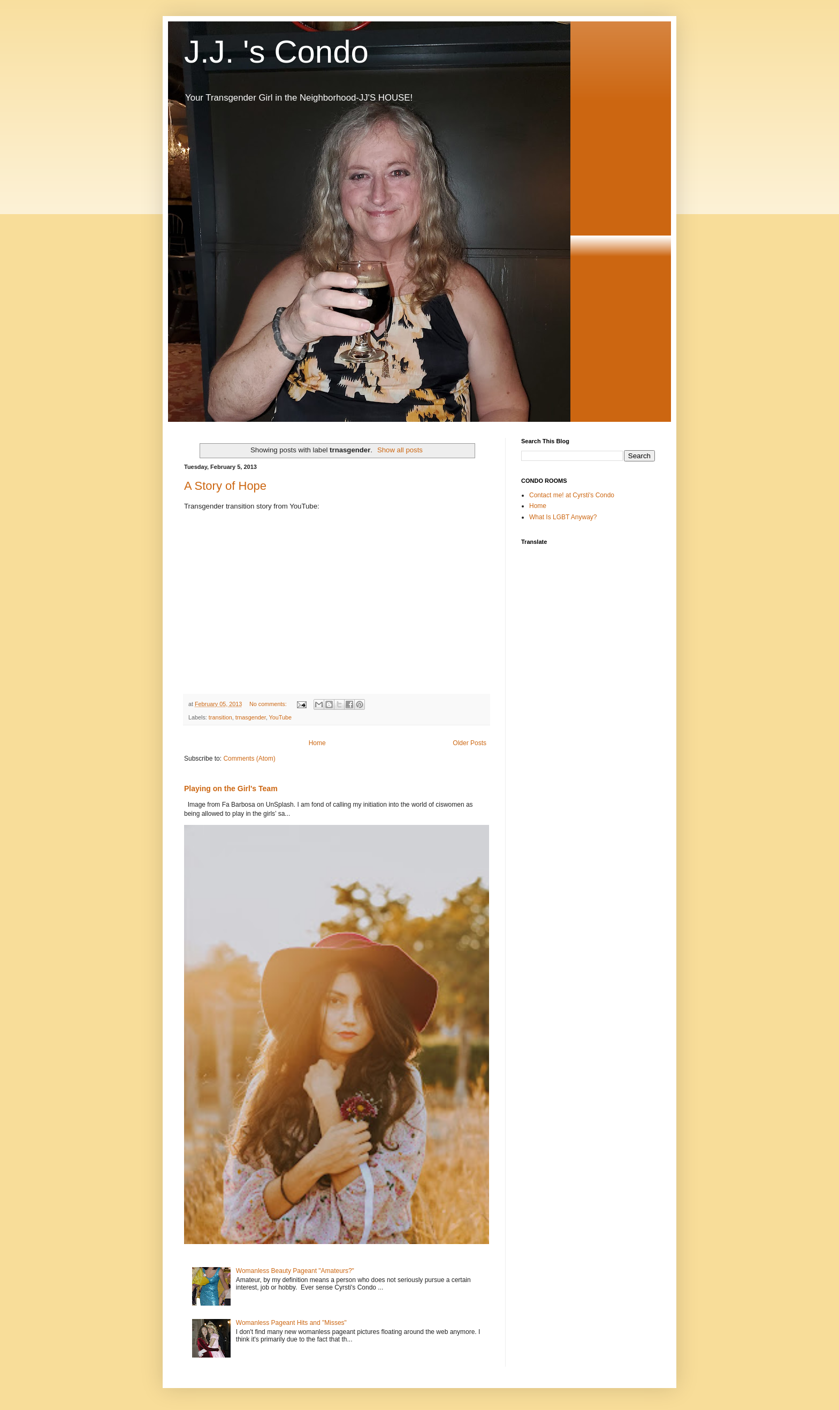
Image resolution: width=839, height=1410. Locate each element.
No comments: (268, 704)
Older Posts (469, 743)
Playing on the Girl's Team (231, 788)
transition (220, 717)
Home (317, 743)
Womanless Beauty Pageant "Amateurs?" (295, 1271)
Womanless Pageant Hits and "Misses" (291, 1322)
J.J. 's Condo (276, 52)
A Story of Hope (225, 485)
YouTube (280, 717)
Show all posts (400, 450)
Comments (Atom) (249, 758)
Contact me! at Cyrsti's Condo (571, 495)
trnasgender (250, 717)
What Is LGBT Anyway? (563, 517)
